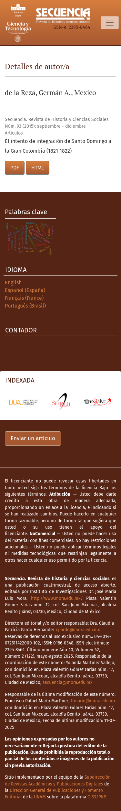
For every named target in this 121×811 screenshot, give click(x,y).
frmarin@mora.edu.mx (93, 701)
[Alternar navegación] (110, 22)
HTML (37, 168)
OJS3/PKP (96, 797)
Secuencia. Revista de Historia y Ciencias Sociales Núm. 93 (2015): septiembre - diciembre (57, 123)
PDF (14, 168)
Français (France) (24, 298)
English (13, 282)
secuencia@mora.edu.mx (68, 682)
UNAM (40, 797)
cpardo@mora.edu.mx (78, 630)
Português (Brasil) (25, 306)
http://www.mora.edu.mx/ (57, 598)
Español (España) (25, 290)
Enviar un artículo (33, 438)
